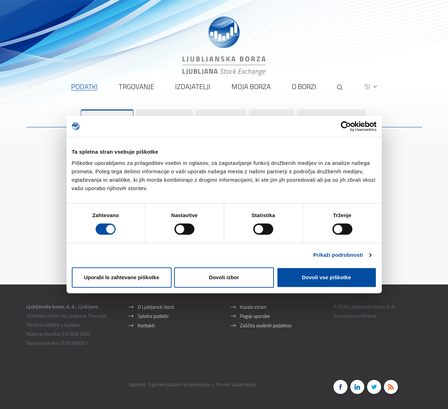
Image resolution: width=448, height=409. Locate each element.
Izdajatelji (192, 91)
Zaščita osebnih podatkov (266, 315)
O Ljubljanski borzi (156, 295)
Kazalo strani (253, 295)
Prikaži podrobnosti (338, 255)
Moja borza (250, 91)
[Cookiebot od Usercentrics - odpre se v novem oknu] (346, 126)
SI (371, 91)
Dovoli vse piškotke (326, 277)
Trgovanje (135, 91)
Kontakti (146, 315)
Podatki (83, 91)
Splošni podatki (153, 305)
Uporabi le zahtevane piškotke (121, 277)
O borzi (303, 91)
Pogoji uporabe (255, 305)
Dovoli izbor (224, 277)
